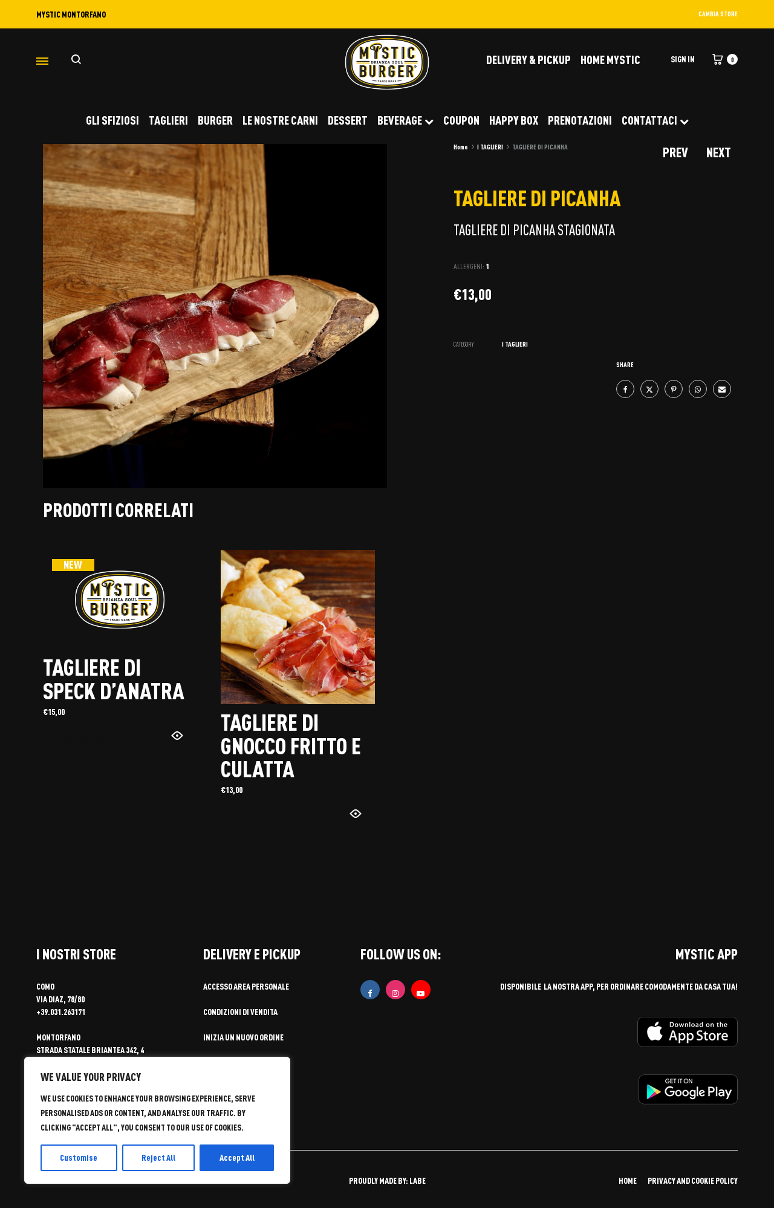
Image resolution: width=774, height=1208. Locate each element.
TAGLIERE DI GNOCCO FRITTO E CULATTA (291, 745)
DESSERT (348, 120)
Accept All (237, 1157)
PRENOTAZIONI (580, 120)
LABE (417, 1180)
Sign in (683, 59)
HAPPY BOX (513, 120)
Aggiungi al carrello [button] (92, 739)
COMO (45, 986)
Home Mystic (610, 59)
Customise (78, 1157)
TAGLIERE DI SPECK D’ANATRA (113, 678)
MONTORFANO (58, 1037)
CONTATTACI (655, 120)
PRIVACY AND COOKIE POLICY (693, 1180)
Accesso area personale (246, 986)
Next (718, 152)
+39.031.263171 (60, 1012)
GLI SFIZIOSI (112, 120)
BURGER (215, 120)
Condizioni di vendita (240, 1012)
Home (461, 147)
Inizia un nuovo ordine (243, 1037)
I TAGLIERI (490, 147)
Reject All (158, 1157)
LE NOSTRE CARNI (280, 120)
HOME (628, 1180)
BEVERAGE (405, 120)
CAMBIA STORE (718, 14)
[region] (157, 1120)
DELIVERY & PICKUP (528, 59)
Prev (675, 152)
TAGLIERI (168, 120)
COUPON (461, 120)
